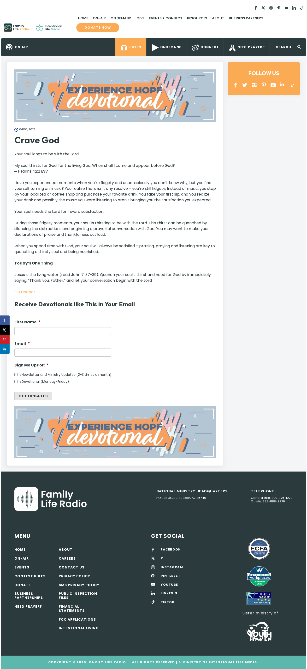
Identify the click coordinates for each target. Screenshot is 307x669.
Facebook (235, 85)
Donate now (97, 27)
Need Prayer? (28, 606)
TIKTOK (167, 602)
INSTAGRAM (254, 85)
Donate (22, 585)
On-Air (99, 18)
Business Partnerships (28, 595)
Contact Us (71, 567)
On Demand (121, 18)
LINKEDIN (283, 85)
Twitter (245, 85)
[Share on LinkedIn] (5, 349)
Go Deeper (24, 292)
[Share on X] (5, 330)
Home (83, 18)
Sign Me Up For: (31, 365)
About (218, 18)
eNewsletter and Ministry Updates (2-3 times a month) (65, 374)
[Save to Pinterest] (5, 339)
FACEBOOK (171, 549)
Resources (197, 18)
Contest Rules (30, 576)
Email (22, 343)
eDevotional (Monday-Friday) (44, 381)
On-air (21, 558)
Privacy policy (74, 576)
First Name (27, 322)
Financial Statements (72, 608)
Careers (67, 558)
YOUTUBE (273, 85)
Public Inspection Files (78, 595)
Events (21, 567)
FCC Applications (77, 619)
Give (140, 18)
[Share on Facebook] (5, 320)
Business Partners (246, 18)
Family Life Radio (69, 29)
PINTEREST (264, 85)
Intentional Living (79, 628)
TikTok (292, 85)
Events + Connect (165, 18)
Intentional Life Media (232, 662)
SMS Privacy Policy (79, 585)
